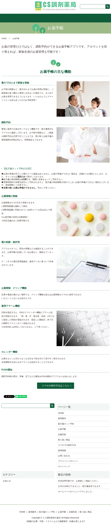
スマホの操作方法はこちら (55, 385)
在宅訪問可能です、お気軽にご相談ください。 (79, 480)
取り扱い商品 (87, 18)
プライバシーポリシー (68, 461)
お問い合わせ (64, 455)
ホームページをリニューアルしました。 (76, 491)
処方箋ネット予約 (49, 18)
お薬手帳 (63, 18)
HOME (24, 18)
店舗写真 (74, 18)
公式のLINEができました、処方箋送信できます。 (80, 486)
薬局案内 (34, 18)
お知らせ (7, 480)
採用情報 (62, 450)
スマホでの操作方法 (67, 445)
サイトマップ (64, 466)
